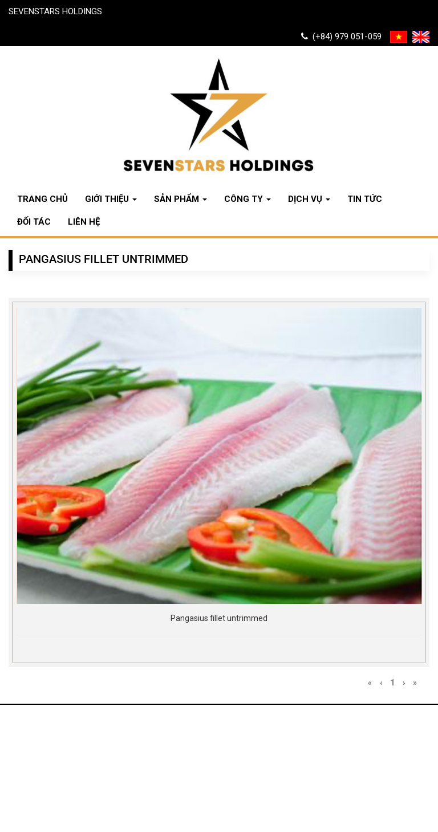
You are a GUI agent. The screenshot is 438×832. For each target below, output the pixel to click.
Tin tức (364, 199)
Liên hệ (84, 222)
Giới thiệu (111, 199)
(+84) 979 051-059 (341, 36)
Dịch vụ (309, 199)
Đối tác (34, 222)
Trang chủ (42, 199)
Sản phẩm (180, 199)
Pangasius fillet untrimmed (219, 618)
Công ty (247, 199)
